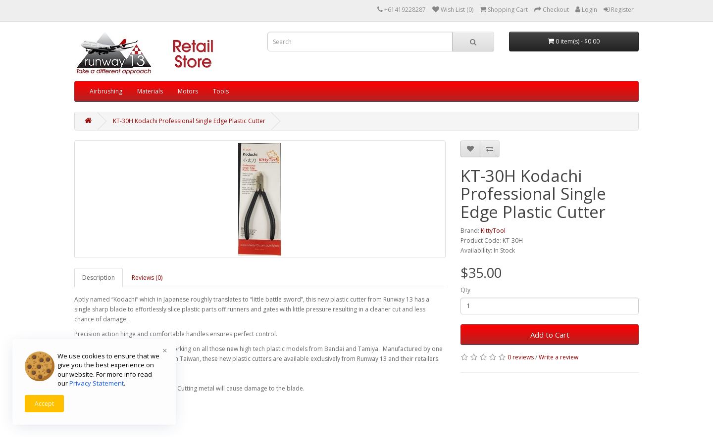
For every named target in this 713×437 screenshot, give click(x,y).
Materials (150, 91)
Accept (44, 403)
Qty (465, 290)
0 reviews (521, 357)
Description (98, 277)
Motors (188, 91)
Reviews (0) (147, 277)
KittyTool (493, 230)
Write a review (558, 357)
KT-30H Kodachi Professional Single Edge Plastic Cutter (189, 121)
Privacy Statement (96, 383)
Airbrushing (106, 91)
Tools (221, 91)
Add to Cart (549, 335)
